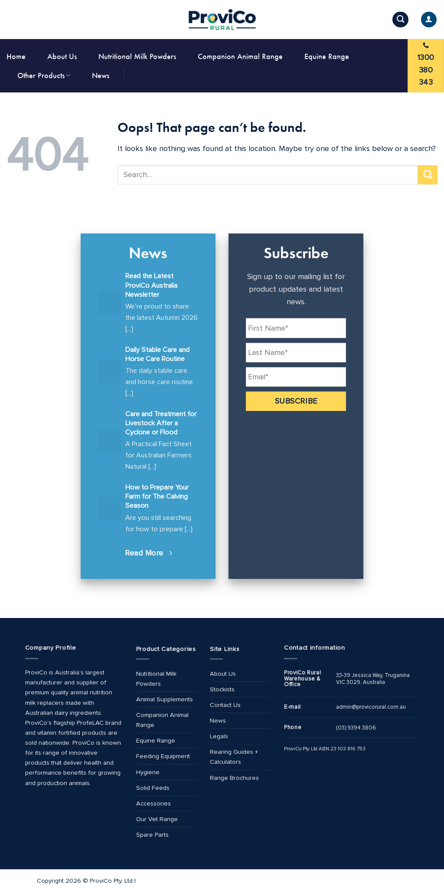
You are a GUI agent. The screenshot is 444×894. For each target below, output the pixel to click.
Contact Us (225, 705)
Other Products (43, 75)
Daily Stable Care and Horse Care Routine (157, 354)
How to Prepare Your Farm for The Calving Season (157, 496)
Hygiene (148, 772)
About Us (62, 56)
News (100, 75)
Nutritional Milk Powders (137, 56)
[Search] (400, 20)
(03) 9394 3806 (356, 727)
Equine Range (326, 56)
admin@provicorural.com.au (371, 706)
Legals (219, 736)
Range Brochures (234, 778)
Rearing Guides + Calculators (234, 757)
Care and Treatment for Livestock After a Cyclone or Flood (160, 423)
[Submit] (427, 174)
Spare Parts (152, 834)
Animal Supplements (164, 699)
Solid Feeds (153, 788)
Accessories (153, 803)
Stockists (222, 689)
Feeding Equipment (163, 756)
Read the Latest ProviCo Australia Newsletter (151, 285)
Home (16, 56)
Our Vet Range (157, 819)
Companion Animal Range (240, 56)
